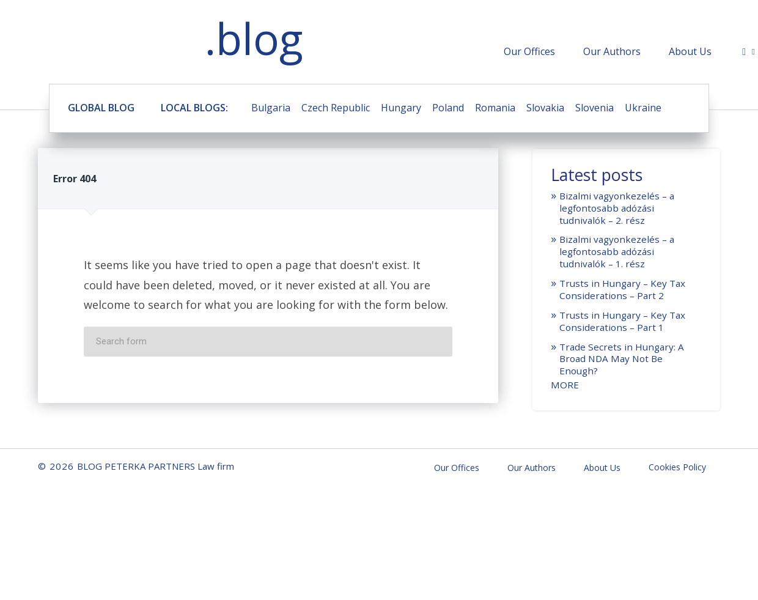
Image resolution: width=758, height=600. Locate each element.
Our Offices (529, 51)
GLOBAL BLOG (101, 107)
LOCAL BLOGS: (194, 107)
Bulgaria (270, 107)
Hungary (401, 107)
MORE (565, 385)
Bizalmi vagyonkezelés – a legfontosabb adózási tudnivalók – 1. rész (616, 251)
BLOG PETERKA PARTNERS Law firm (98, 41)
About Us (690, 51)
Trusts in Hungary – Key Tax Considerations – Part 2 (622, 289)
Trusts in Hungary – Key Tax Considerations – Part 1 (622, 321)
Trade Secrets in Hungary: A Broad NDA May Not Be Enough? (621, 359)
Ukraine (643, 107)
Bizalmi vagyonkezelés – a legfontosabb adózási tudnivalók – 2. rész (616, 208)
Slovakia (545, 107)
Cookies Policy (677, 467)
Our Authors (612, 51)
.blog (254, 38)
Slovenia (594, 107)
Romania (495, 107)
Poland (448, 107)
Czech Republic (335, 107)
